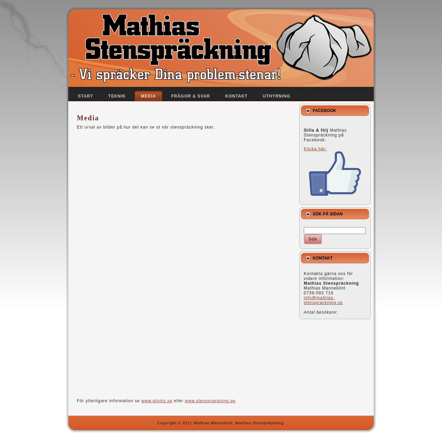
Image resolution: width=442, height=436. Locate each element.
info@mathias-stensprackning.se (323, 300)
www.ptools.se (156, 400)
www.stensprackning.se (210, 400)
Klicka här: (332, 171)
